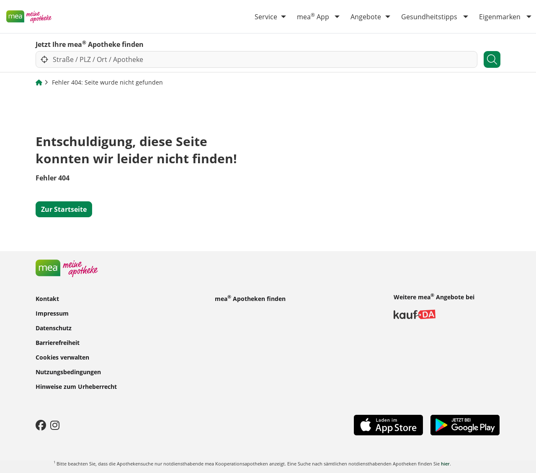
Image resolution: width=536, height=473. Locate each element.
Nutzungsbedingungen (68, 372)
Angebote (365, 16)
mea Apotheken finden (250, 298)
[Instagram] (54, 425)
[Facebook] (41, 425)
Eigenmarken (500, 16)
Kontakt (47, 299)
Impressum (52, 313)
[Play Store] (465, 424)
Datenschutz (54, 328)
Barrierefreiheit (58, 343)
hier (445, 463)
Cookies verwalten (62, 357)
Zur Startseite (64, 209)
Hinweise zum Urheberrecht (76, 387)
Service (266, 16)
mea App (313, 16)
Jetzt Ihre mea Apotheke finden (90, 44)
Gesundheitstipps (429, 16)
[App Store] (388, 424)
